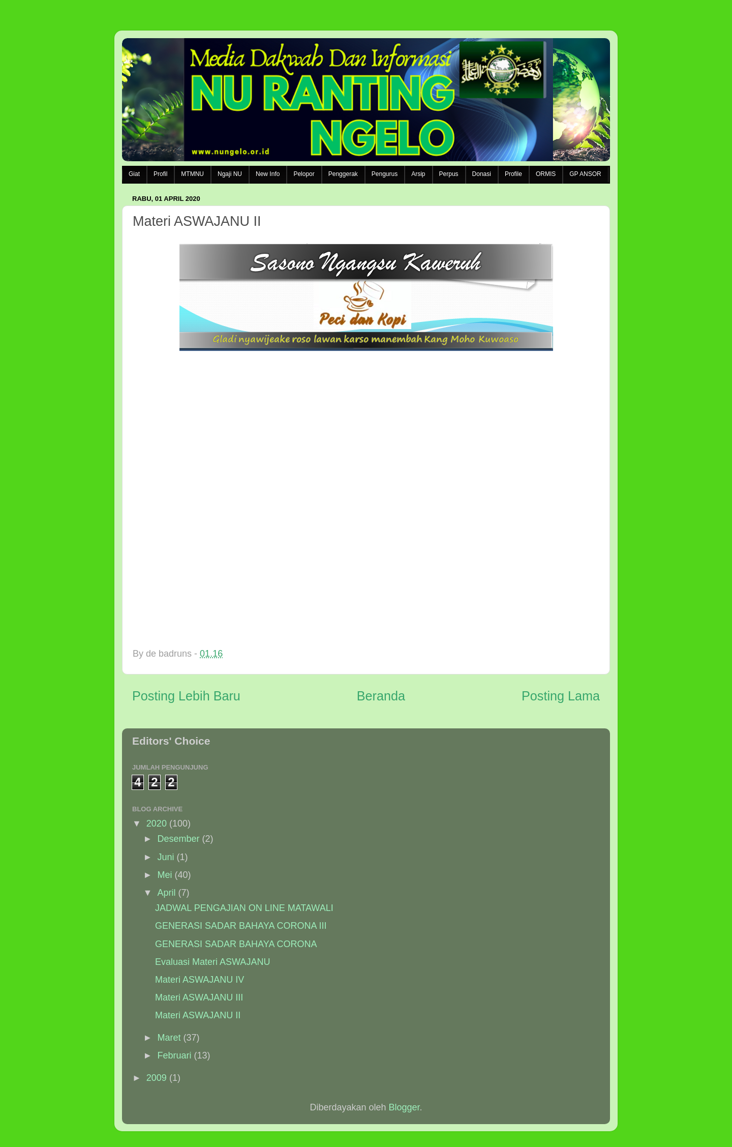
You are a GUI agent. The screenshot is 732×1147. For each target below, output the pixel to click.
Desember (178, 839)
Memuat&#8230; (319, 497)
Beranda (381, 696)
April (166, 893)
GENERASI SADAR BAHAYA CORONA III (240, 926)
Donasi (481, 174)
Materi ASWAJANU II (197, 1015)
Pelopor (303, 174)
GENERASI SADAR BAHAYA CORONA (236, 944)
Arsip (418, 174)
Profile (513, 174)
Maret (168, 1038)
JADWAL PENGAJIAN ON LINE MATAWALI (244, 908)
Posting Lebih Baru (186, 696)
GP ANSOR (585, 174)
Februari (174, 1055)
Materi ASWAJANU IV (199, 980)
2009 (156, 1078)
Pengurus (385, 174)
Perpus (449, 174)
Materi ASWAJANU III (199, 997)
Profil (160, 174)
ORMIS (546, 174)
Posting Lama (561, 696)
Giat (134, 174)
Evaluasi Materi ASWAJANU (212, 962)
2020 (156, 823)
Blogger (404, 1107)
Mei (164, 875)
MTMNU (192, 174)
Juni (165, 857)
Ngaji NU (230, 174)
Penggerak (343, 174)
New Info (268, 174)
